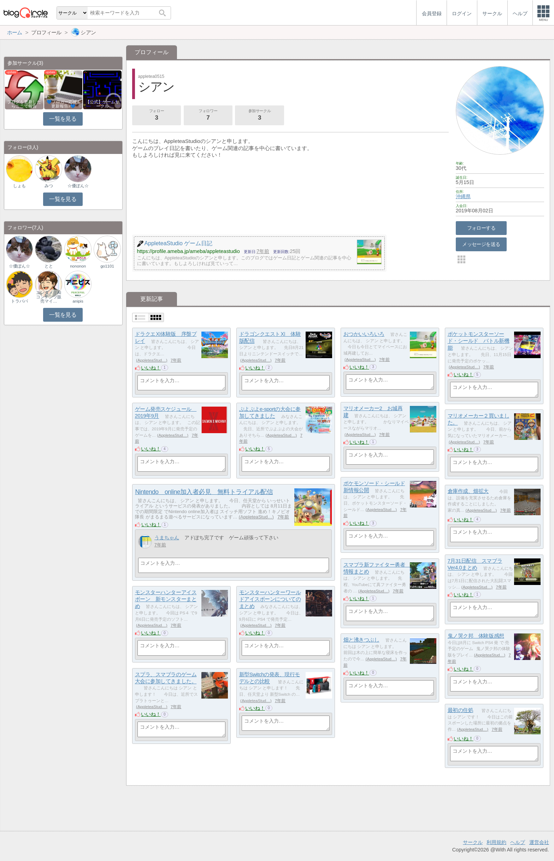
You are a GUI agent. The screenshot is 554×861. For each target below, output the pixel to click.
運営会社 (539, 842)
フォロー (156, 115)
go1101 (107, 266)
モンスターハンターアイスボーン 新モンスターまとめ (166, 599)
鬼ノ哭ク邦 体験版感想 (476, 636)
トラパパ (19, 301)
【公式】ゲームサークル (102, 104)
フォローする (481, 228)
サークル (473, 842)
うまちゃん (166, 537)
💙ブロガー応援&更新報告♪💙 (63, 104)
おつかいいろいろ (363, 334)
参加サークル (259, 115)
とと (49, 266)
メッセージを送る (481, 244)
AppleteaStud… (151, 360)
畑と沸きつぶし (361, 640)
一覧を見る (62, 119)
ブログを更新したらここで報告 (24, 104)
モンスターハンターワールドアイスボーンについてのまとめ (270, 599)
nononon (78, 266)
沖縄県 (463, 196)
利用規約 (496, 842)
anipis (78, 301)
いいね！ (151, 368)
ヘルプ (517, 842)
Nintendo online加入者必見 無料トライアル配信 (204, 491)
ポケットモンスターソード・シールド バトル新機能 (478, 341)
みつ (49, 186)
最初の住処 (460, 710)
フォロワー (208, 115)
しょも (19, 186)
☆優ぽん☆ (78, 186)
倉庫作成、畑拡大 (468, 491)
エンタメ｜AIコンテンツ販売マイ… (48, 297)
